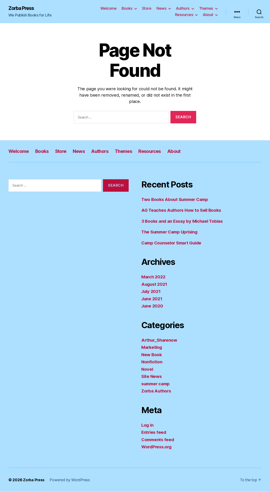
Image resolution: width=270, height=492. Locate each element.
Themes (206, 8)
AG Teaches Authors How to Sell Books (182, 210)
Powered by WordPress (70, 480)
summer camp (156, 384)
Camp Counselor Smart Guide (173, 243)
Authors (183, 8)
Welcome (108, 8)
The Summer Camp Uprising (171, 232)
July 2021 (151, 291)
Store (146, 8)
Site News (152, 376)
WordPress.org (157, 447)
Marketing (152, 347)
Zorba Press (22, 8)
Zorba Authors (156, 391)
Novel (147, 369)
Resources (184, 15)
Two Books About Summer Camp (176, 199)
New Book (152, 354)
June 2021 (152, 299)
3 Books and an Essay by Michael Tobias (183, 221)
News (161, 8)
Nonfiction (152, 362)
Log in (147, 425)
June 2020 (152, 306)
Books (127, 8)
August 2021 (155, 284)
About (208, 15)
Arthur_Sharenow (160, 340)
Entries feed (154, 432)
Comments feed (158, 439)
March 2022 (153, 277)
